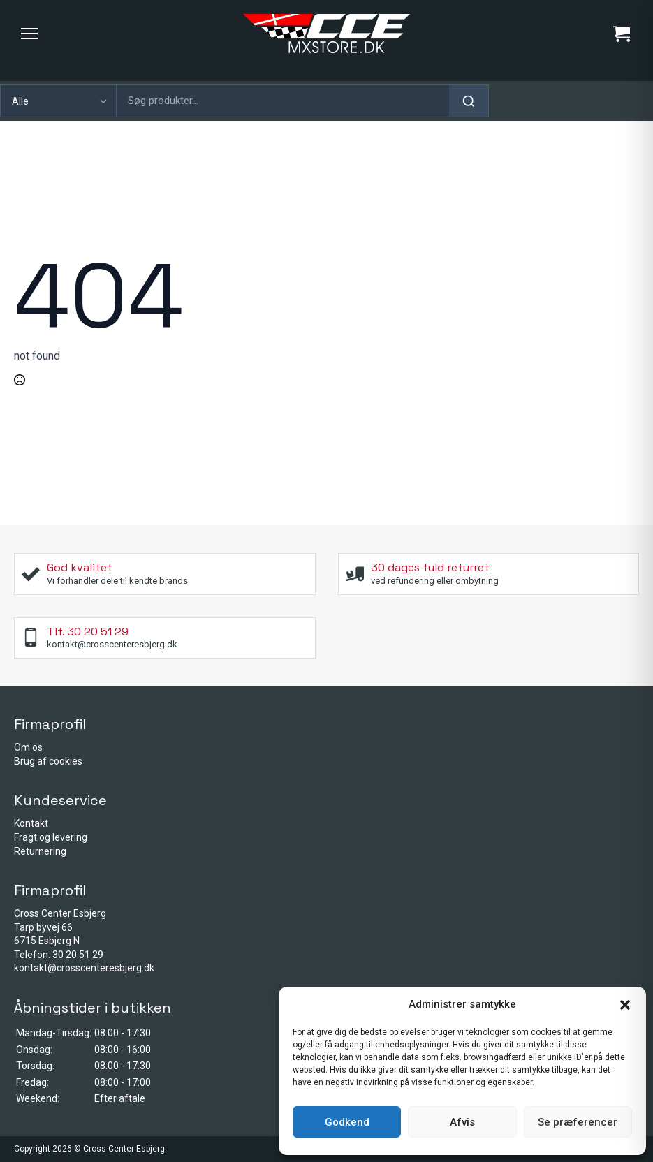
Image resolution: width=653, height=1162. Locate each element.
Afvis (462, 1122)
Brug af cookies (48, 761)
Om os (28, 747)
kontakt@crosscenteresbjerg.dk (84, 967)
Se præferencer (577, 1122)
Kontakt (31, 823)
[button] (625, 1005)
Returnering (40, 851)
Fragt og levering (50, 837)
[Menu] (29, 33)
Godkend (347, 1122)
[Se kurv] (621, 33)
